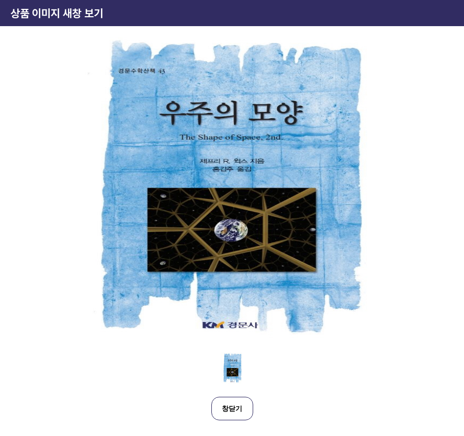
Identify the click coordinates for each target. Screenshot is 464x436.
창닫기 (232, 408)
